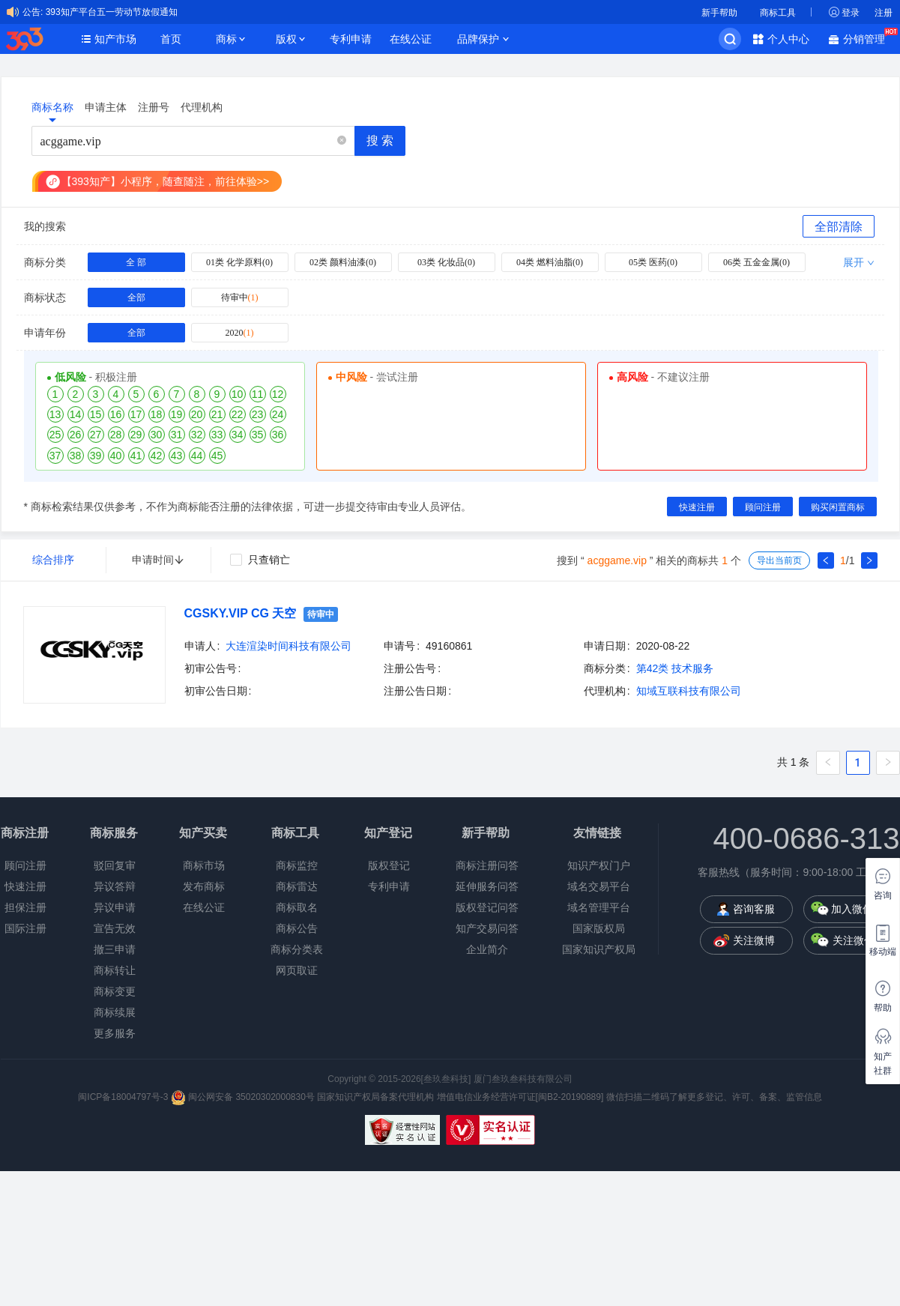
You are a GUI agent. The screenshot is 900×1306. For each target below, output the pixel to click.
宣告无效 (115, 928)
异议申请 (115, 907)
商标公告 (297, 928)
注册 (884, 12)
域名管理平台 (598, 907)
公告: (32, 12)
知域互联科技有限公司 (688, 691)
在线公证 (411, 39)
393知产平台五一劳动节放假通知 (112, 12)
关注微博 (754, 940)
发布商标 (204, 886)
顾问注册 (25, 865)
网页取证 (297, 970)
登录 (851, 12)
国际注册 (25, 928)
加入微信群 (857, 909)
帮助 (883, 1008)
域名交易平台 (598, 886)
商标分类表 (297, 949)
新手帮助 (719, 12)
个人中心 (788, 39)
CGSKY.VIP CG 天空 (240, 613)
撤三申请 (115, 949)
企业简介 (487, 949)
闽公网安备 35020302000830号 (243, 1097)
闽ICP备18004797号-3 (124, 1097)
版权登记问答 (487, 907)
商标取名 (297, 907)
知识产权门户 (598, 865)
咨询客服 (754, 909)
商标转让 (115, 970)
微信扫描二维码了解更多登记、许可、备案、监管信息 (714, 1097)
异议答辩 (115, 886)
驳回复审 (115, 865)
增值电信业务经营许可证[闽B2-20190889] (520, 1097)
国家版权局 (599, 928)
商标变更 (115, 991)
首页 (170, 39)
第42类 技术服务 (674, 668)
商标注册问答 (487, 865)
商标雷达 (297, 886)
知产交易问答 (487, 928)
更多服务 (115, 1033)
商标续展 (115, 1012)
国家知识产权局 (598, 949)
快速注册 (25, 886)
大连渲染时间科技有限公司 (288, 646)
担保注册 (25, 907)
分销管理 (868, 38)
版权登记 (389, 865)
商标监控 (297, 865)
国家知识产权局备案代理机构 (375, 1097)
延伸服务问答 (487, 886)
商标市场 (204, 865)
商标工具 (778, 12)
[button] (341, 141)
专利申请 (351, 39)
